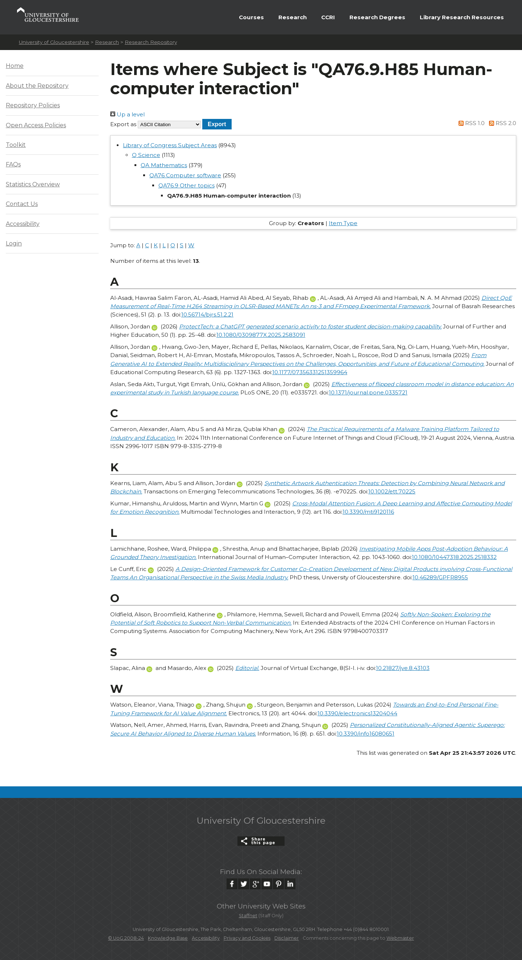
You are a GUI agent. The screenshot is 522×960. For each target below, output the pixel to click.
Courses (251, 17)
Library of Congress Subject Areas (170, 145)
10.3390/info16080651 (365, 733)
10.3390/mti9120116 (368, 511)
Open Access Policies (36, 125)
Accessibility (23, 223)
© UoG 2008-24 (126, 938)
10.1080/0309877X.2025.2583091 (260, 334)
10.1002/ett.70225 (391, 491)
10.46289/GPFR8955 (440, 577)
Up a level (127, 114)
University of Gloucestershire (54, 42)
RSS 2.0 (501, 123)
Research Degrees (377, 17)
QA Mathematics (164, 165)
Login (14, 243)
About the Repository (37, 85)
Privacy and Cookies (247, 938)
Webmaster (400, 938)
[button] (217, 124)
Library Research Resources (462, 17)
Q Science (146, 155)
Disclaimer (286, 938)
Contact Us (22, 203)
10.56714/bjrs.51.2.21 (207, 314)
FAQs (13, 164)
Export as (123, 124)
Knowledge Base (168, 938)
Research (292, 17)
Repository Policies (33, 105)
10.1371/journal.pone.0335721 (368, 392)
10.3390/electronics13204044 (357, 713)
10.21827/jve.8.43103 (403, 668)
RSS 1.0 (470, 123)
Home (15, 65)
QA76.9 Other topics (186, 185)
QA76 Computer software (185, 175)
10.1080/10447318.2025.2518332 (454, 557)
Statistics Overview (33, 184)
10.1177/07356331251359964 (309, 372)
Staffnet (248, 915)
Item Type (343, 223)
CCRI (328, 17)
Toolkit (16, 144)
